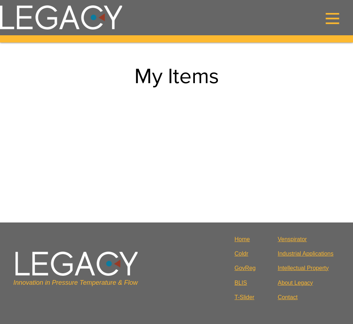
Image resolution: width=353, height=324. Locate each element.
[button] (332, 18)
